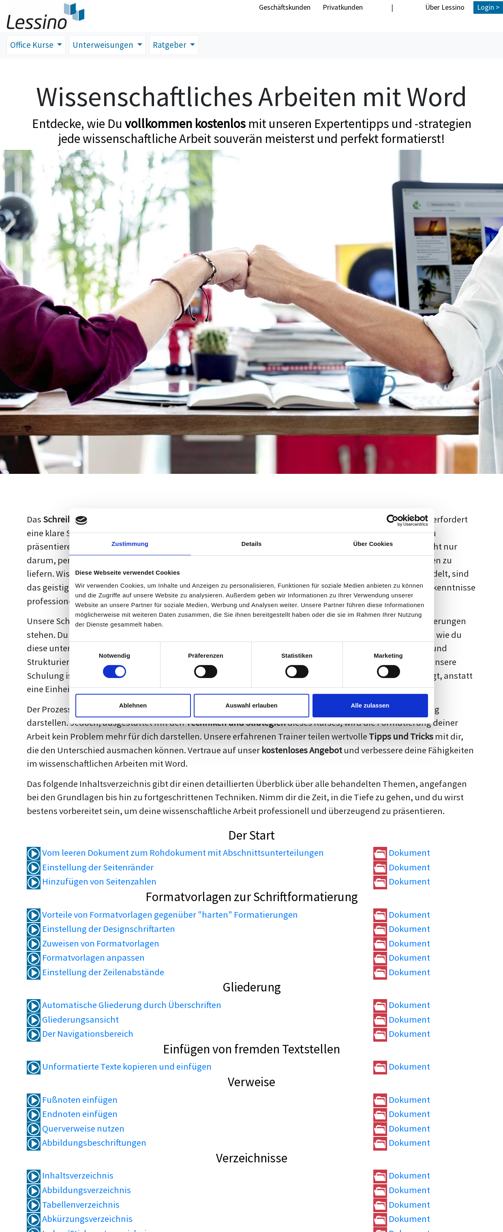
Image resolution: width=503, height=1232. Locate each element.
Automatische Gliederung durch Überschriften (124, 1005)
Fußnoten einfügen (72, 1100)
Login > (488, 7)
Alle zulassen (370, 705)
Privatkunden (343, 7)
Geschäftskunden (284, 7)
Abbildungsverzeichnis (79, 1190)
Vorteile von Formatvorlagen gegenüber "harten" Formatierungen (162, 915)
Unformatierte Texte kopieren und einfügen (119, 1067)
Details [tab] (252, 543)
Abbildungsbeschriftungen (86, 1143)
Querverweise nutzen (75, 1129)
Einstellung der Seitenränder (90, 868)
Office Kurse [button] (34, 45)
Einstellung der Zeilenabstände (95, 972)
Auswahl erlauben (251, 705)
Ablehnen (133, 705)
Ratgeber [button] (178, 45)
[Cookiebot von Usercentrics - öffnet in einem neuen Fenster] (392, 520)
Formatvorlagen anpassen (86, 958)
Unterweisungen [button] (109, 45)
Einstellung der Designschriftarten (101, 930)
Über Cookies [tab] (373, 543)
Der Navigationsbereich (80, 1034)
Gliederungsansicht (73, 1020)
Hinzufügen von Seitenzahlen (91, 882)
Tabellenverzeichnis (73, 1205)
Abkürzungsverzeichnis (80, 1219)
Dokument (401, 853)
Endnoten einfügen (72, 1114)
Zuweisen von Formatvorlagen (93, 944)
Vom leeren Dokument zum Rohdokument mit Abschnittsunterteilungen (175, 853)
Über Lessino (444, 7)
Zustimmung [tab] (129, 543)
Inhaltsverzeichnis (70, 1176)
